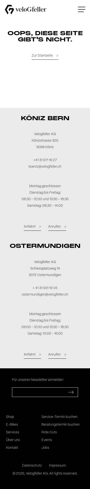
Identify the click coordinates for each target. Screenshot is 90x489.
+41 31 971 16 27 (45, 160)
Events (47, 440)
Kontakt (12, 447)
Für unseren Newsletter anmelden (37, 380)
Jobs (45, 447)
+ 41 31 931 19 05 (45, 288)
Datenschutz (32, 465)
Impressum (57, 465)
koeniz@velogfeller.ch (45, 166)
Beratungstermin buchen (61, 424)
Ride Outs (49, 432)
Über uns (13, 440)
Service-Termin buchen (60, 417)
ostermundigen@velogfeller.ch (45, 294)
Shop (10, 417)
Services (12, 432)
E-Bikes (12, 424)
